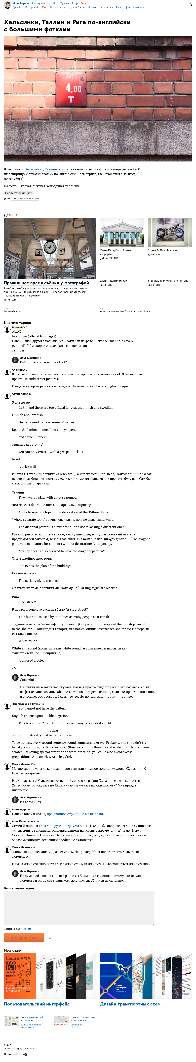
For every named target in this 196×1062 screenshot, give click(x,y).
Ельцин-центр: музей (113, 281)
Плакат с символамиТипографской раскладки (83, 1020)
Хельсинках (34, 169)
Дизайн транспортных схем (130, 1004)
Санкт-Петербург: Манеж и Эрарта (116, 252)
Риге (64, 169)
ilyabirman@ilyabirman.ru (20, 1048)
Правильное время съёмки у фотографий (46, 283)
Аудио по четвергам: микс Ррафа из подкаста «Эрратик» (126, 311)
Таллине (51, 169)
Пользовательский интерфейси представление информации (31, 1022)
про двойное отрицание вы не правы (75, 813)
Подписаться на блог (18, 193)
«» (63, 825)
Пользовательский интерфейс (37, 1004)
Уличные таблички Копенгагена (168, 281)
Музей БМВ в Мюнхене (162, 250)
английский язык (25, 198)
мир (37, 198)
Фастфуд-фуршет (12, 311)
